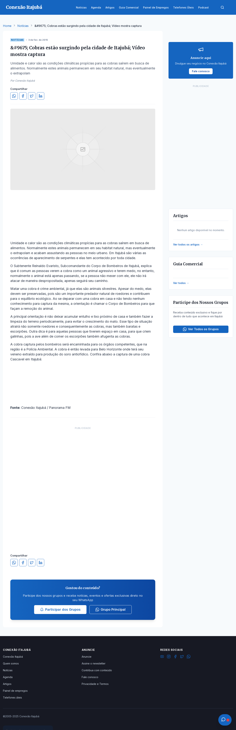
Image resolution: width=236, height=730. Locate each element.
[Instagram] (169, 657)
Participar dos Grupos (60, 609)
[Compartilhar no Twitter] (31, 96)
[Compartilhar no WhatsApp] (14, 96)
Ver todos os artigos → (188, 244)
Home (7, 26)
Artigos (7, 683)
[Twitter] (182, 657)
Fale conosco (90, 677)
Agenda (8, 677)
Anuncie (86, 656)
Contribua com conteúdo (97, 670)
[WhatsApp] (188, 657)
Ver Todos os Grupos (201, 329)
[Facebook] (175, 657)
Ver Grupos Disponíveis (28, 721)
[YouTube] (162, 657)
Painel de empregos (15, 690)
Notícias (23, 26)
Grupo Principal (111, 609)
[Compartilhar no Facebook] (23, 96)
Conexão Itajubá (13, 656)
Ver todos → (181, 283)
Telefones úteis (12, 697)
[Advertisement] (82, 486)
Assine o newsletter (93, 663)
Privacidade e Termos (95, 683)
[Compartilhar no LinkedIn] (40, 96)
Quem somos (11, 663)
